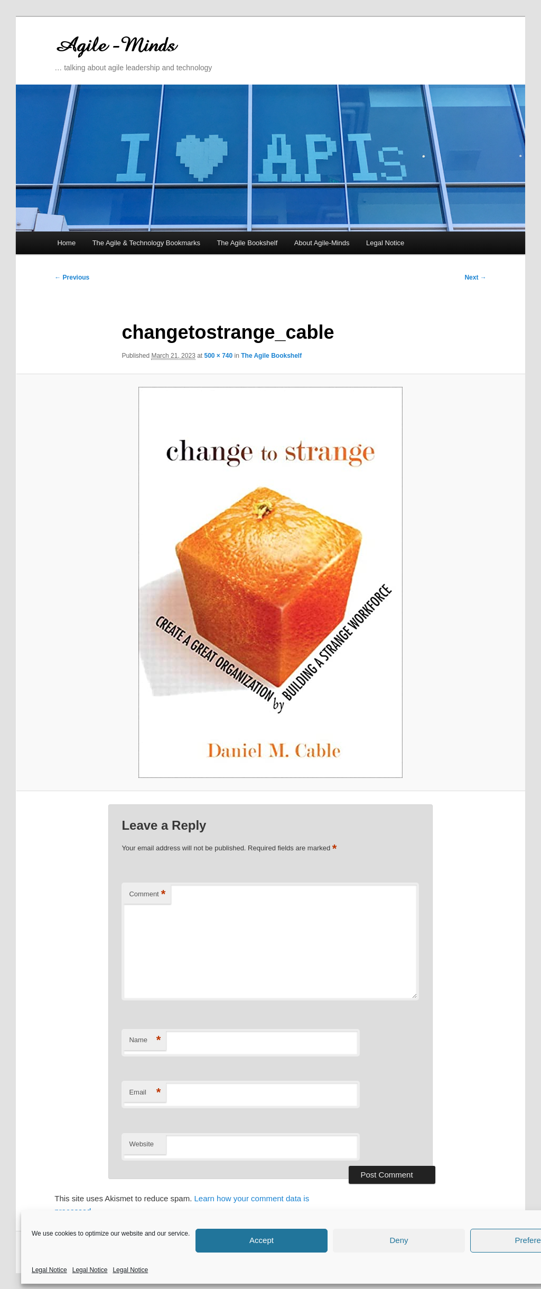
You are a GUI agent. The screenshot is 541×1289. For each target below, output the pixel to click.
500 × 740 (218, 355)
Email (145, 1092)
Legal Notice (49, 1270)
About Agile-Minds (322, 243)
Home (66, 243)
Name (145, 1040)
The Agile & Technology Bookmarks (146, 243)
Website (141, 1144)
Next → (475, 277)
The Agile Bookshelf (247, 243)
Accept (261, 1240)
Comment (147, 894)
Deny (398, 1240)
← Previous (71, 277)
